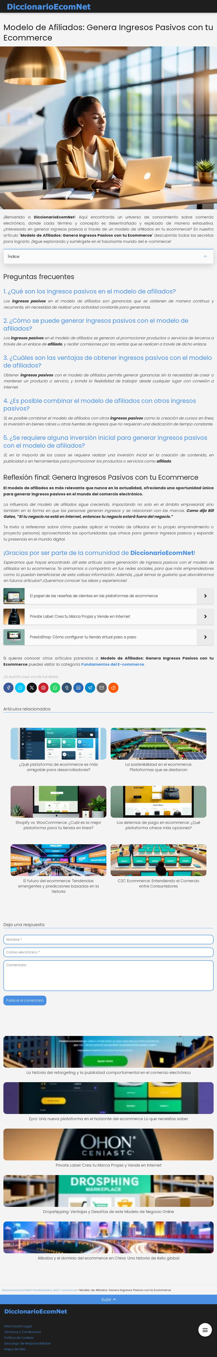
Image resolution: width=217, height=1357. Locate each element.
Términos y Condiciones (22, 1332)
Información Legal (18, 1326)
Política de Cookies (18, 1338)
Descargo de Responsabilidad (27, 1343)
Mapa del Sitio (15, 1349)
